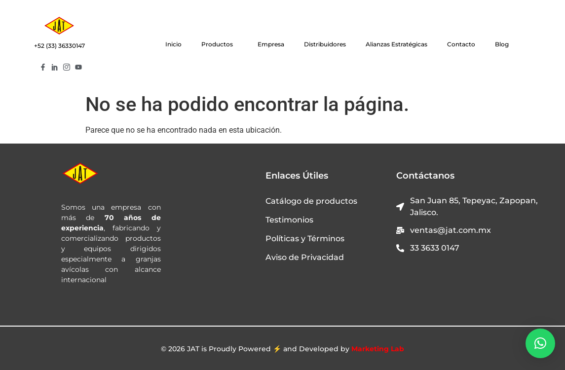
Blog (502, 44)
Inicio (173, 44)
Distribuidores (325, 44)
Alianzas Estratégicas (396, 44)
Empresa (271, 44)
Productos (219, 44)
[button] (540, 343)
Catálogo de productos (311, 201)
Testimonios (289, 219)
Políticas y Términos (304, 238)
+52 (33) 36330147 (59, 45)
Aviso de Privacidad (304, 257)
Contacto (461, 44)
